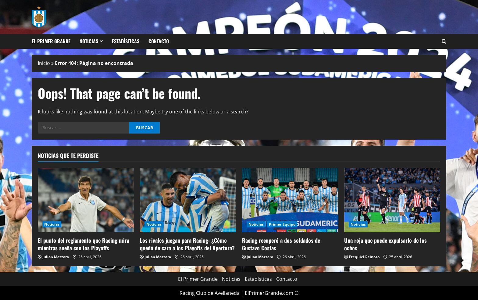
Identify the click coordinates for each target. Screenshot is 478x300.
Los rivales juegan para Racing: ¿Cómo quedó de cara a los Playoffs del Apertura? (187, 244)
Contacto (158, 41)
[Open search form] (444, 41)
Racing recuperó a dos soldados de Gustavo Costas (281, 244)
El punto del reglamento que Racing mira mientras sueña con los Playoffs (83, 244)
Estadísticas (125, 41)
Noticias (89, 41)
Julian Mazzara (55, 256)
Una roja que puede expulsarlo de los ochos (385, 244)
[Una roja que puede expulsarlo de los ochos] (392, 200)
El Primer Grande (51, 41)
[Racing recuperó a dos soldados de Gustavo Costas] (290, 200)
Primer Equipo (282, 224)
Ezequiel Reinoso (364, 256)
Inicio (44, 63)
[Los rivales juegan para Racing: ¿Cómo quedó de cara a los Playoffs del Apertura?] (188, 200)
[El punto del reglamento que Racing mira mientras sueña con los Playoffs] (86, 200)
